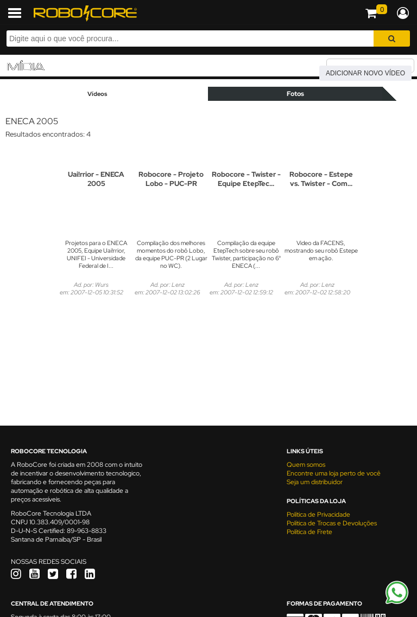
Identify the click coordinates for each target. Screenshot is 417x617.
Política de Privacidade (318, 514)
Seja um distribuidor (315, 482)
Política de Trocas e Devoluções (332, 523)
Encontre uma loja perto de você (334, 473)
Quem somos (306, 464)
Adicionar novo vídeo (365, 73)
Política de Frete (309, 532)
